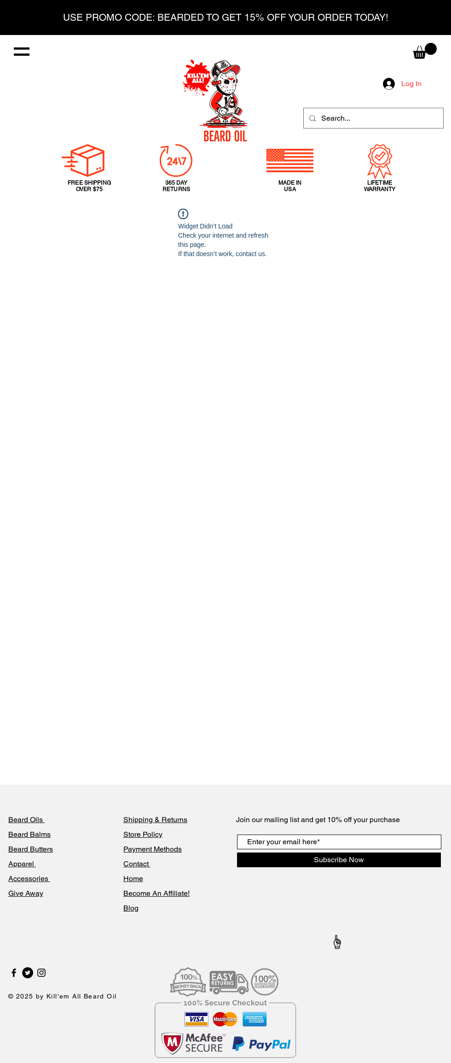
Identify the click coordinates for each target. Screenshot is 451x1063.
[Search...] (372, 118)
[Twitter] (27, 972)
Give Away (25, 893)
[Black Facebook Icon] (13, 972)
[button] (21, 51)
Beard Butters (30, 849)
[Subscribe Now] (339, 860)
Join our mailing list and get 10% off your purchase (318, 819)
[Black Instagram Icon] (41, 972)
